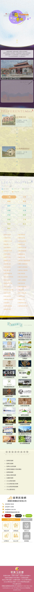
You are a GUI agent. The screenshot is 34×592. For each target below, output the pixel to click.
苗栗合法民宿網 (23, 51)
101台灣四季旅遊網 (13, 56)
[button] (3, 68)
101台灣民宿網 (14, 54)
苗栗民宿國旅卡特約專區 (9, 53)
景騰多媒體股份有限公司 (9, 586)
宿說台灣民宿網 (26, 53)
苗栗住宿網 (15, 51)
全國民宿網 (7, 54)
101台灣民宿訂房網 (23, 54)
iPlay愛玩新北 (22, 56)
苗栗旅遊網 (19, 53)
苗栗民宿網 (9, 51)
